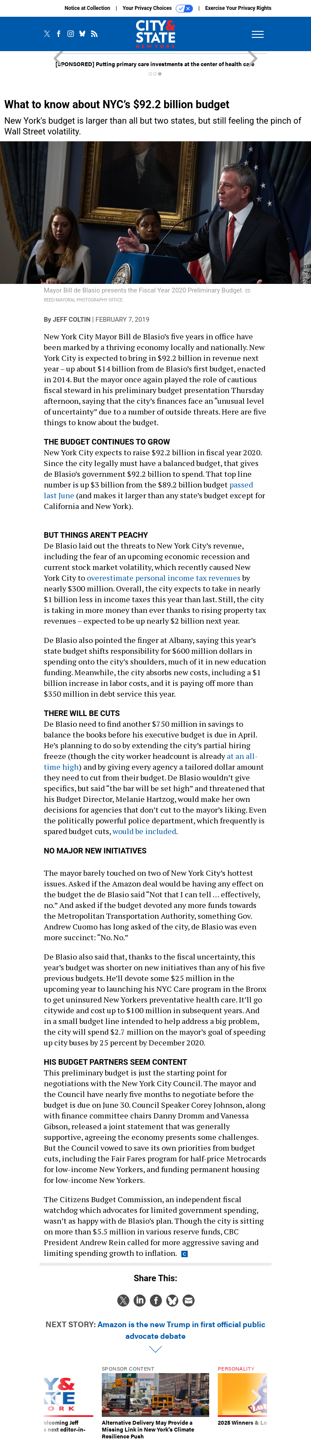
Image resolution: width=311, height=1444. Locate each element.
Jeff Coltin (72, 319)
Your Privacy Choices (158, 8)
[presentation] (54, 1403)
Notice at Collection (87, 8)
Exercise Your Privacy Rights (238, 8)
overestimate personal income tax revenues (164, 578)
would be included (144, 831)
